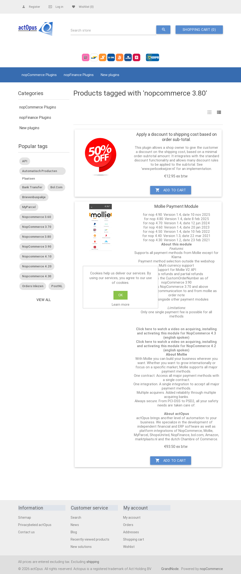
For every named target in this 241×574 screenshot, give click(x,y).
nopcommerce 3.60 (36, 217)
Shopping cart (133, 539)
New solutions (81, 546)
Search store (81, 30)
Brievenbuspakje (34, 197)
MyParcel (29, 207)
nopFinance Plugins (79, 74)
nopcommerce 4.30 (36, 276)
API (24, 161)
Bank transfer (32, 187)
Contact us (26, 532)
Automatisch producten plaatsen (39, 172)
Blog (74, 532)
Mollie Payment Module (176, 206)
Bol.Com (56, 187)
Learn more (120, 304)
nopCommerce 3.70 (36, 227)
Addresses (131, 532)
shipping (92, 561)
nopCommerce (211, 568)
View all (43, 299)
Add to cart (170, 190)
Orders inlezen (32, 286)
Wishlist (129, 546)
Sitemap (24, 517)
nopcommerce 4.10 (37, 256)
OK (120, 295)
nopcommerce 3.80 (36, 237)
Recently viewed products (90, 539)
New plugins (110, 74)
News (75, 524)
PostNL (56, 286)
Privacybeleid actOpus (34, 524)
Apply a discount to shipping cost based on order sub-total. (176, 137)
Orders (128, 524)
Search (76, 517)
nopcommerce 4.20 (37, 266)
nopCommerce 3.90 (36, 247)
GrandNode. (170, 568)
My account (132, 517)
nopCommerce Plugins (39, 74)
